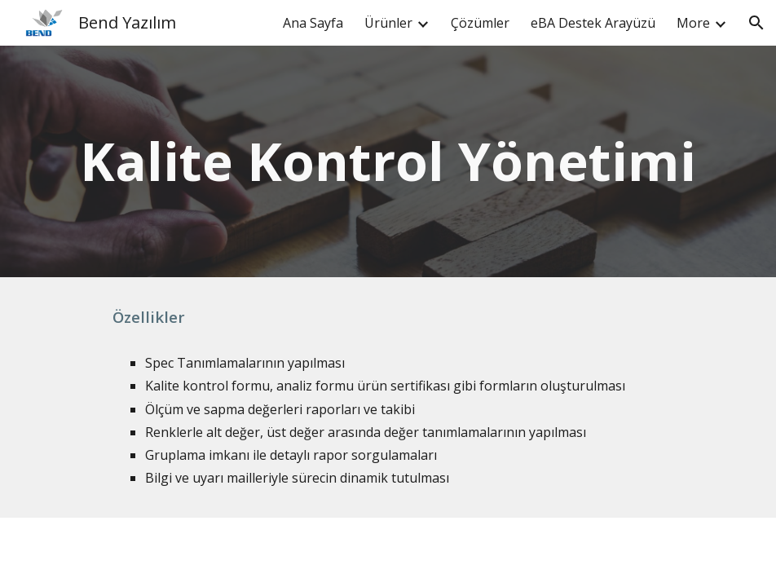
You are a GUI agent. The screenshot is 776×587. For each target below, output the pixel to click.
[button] (756, 22)
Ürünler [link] (388, 23)
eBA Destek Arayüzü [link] (593, 23)
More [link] (693, 23)
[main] (388, 161)
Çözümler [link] (480, 23)
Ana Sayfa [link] (313, 23)
